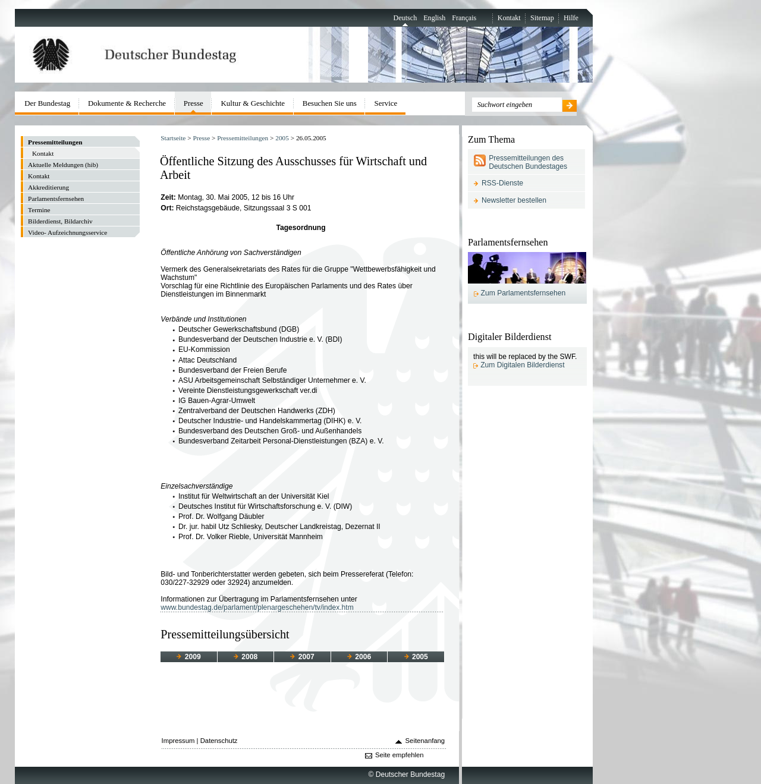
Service (386, 103)
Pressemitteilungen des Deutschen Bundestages (528, 162)
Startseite (173, 137)
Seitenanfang (425, 740)
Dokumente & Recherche (127, 103)
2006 (359, 657)
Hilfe (571, 18)
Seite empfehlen (399, 754)
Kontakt (509, 18)
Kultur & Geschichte (253, 103)
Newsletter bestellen (514, 200)
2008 (245, 657)
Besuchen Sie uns (330, 103)
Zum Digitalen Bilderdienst (522, 365)
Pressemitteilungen (242, 137)
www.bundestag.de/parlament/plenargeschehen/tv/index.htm (257, 607)
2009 (188, 657)
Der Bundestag (47, 103)
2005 (282, 137)
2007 (302, 657)
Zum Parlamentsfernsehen (523, 293)
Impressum (178, 740)
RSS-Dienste (502, 183)
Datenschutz (219, 740)
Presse (201, 137)
